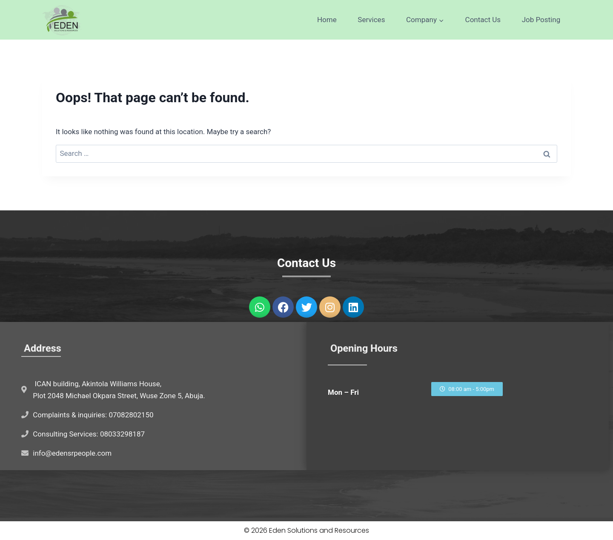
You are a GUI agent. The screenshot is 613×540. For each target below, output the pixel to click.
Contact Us (483, 19)
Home (327, 19)
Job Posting (541, 19)
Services (371, 19)
